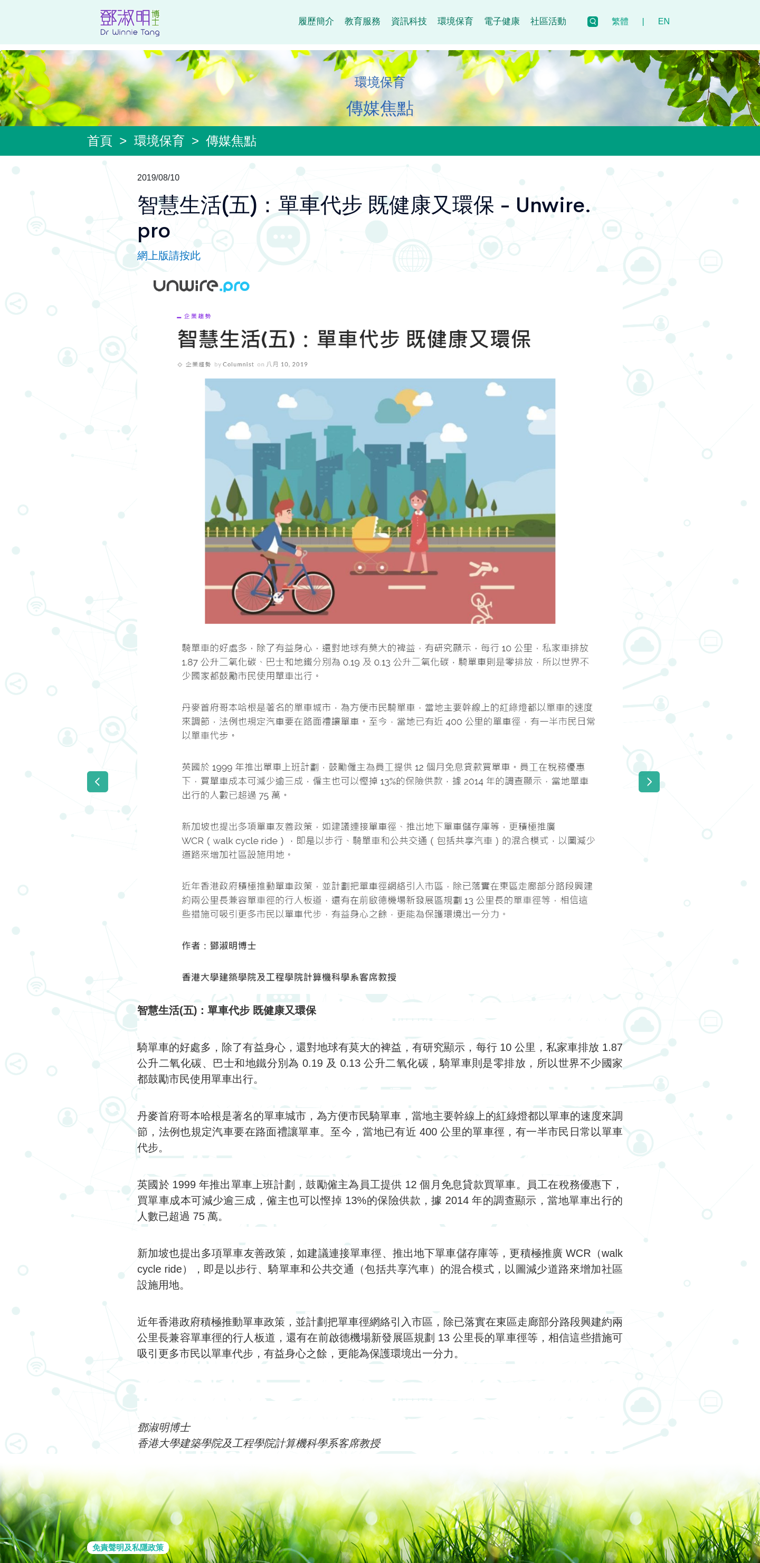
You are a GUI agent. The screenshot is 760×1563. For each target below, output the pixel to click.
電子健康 (502, 21)
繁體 (620, 21)
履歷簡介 (316, 21)
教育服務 (363, 21)
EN (664, 21)
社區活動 (548, 21)
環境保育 (455, 21)
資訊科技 (409, 21)
